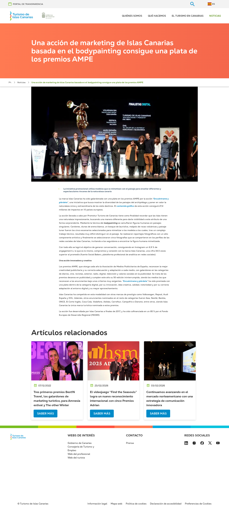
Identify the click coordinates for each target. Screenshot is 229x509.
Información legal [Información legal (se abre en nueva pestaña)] (97, 503)
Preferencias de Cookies (198, 503)
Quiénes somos (132, 15)
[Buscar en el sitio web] (192, 4)
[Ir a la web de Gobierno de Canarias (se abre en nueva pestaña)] (48, 16)
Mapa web (116, 503)
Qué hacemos (157, 15)
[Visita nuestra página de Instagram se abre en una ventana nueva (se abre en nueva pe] (194, 443)
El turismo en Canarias (187, 15)
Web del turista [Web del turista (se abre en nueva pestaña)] (76, 457)
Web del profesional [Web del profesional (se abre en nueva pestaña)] (79, 454)
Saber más (45, 413)
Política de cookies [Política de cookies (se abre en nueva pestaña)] (136, 503)
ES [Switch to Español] (213, 4)
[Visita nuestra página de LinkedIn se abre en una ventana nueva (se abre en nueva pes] (186, 443)
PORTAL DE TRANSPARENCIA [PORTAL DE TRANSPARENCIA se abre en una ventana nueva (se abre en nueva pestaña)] (28, 4)
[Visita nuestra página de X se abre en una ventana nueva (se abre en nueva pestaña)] (210, 443)
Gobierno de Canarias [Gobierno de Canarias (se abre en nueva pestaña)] (80, 443)
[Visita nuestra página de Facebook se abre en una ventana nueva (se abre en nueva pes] (202, 443)
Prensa (130, 443)
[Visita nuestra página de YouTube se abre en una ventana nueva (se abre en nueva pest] (218, 443)
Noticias (215, 15)
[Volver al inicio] (21, 16)
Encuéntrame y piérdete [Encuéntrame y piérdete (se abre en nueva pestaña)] (135, 281)
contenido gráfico (125, 206)
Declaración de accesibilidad (165, 503)
